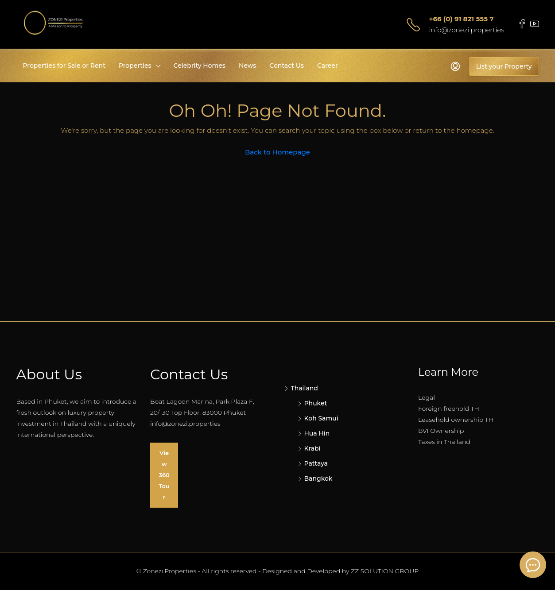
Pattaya (316, 463)
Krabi (312, 448)
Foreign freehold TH (448, 409)
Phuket (315, 403)
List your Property (504, 66)
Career (327, 65)
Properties (135, 65)
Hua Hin (317, 433)
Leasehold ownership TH (455, 420)
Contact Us (286, 65)
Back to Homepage (277, 152)
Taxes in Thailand (444, 442)
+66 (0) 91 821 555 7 (461, 19)
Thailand (304, 388)
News (247, 65)
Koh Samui (321, 418)
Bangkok (318, 478)
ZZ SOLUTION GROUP (385, 571)
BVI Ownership (441, 431)
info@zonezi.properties (466, 30)
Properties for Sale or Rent (64, 65)
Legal (426, 397)
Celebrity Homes (199, 65)
